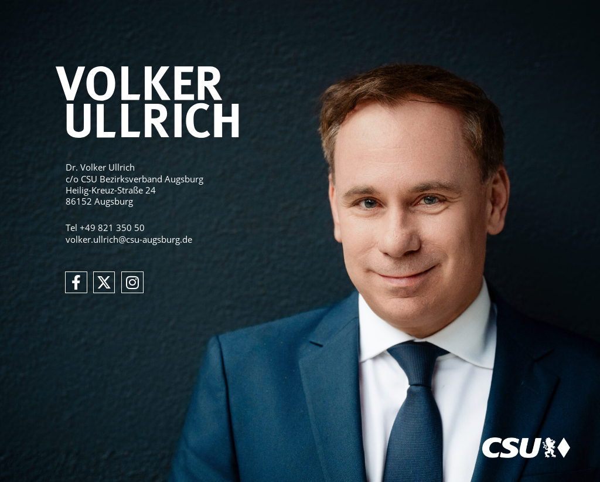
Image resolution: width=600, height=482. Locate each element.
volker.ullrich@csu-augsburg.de (129, 239)
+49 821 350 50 (112, 227)
